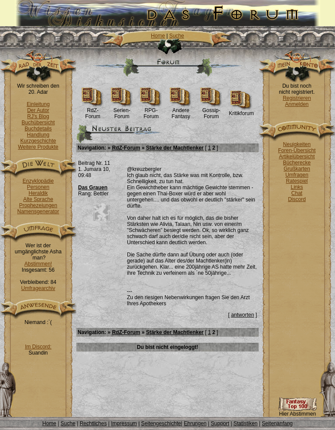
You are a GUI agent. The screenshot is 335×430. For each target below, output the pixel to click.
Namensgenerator (38, 211)
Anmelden (296, 104)
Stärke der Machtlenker (175, 148)
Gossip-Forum (211, 110)
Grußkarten (297, 169)
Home (158, 36)
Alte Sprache (38, 199)
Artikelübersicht (296, 157)
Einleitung (38, 104)
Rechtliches (93, 423)
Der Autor (38, 110)
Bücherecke (297, 163)
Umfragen (296, 175)
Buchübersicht (38, 122)
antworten (242, 315)
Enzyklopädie (38, 181)
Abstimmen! (38, 264)
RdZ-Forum (93, 110)
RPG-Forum (151, 110)
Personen (38, 187)
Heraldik (38, 193)
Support (220, 423)
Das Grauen (92, 187)
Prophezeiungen (38, 205)
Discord (297, 199)
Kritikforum (241, 111)
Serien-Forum (122, 110)
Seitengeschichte (161, 423)
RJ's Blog (38, 116)
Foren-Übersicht (296, 150)
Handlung (38, 135)
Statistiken (245, 423)
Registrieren (297, 98)
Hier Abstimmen (297, 411)
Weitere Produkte (38, 147)
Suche (176, 36)
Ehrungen (195, 423)
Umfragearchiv (38, 288)
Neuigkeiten (297, 144)
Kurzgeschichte (38, 141)
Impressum (124, 423)
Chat (296, 193)
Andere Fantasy (181, 110)
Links (297, 187)
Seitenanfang (277, 423)
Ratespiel (297, 181)
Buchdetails (37, 129)
